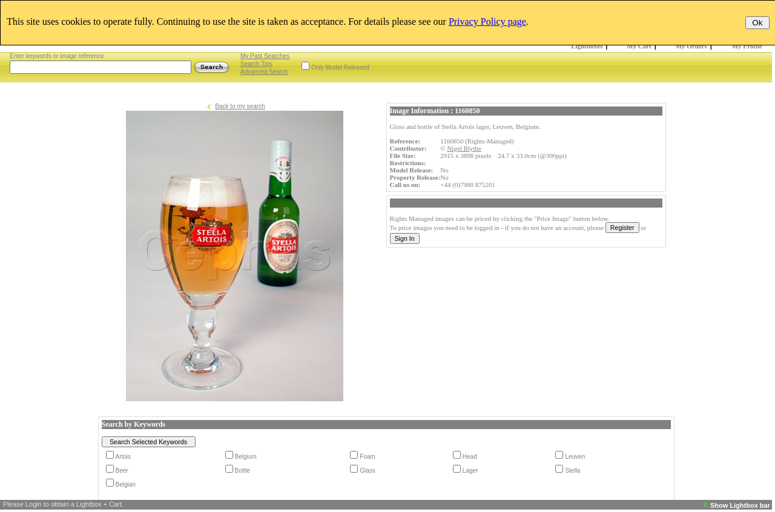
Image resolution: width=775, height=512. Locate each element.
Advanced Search (264, 71)
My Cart (639, 46)
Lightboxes (586, 46)
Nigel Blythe (464, 148)
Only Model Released (340, 67)
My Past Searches (264, 56)
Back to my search (240, 106)
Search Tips (256, 64)
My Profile (747, 46)
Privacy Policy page (487, 21)
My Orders (691, 46)
